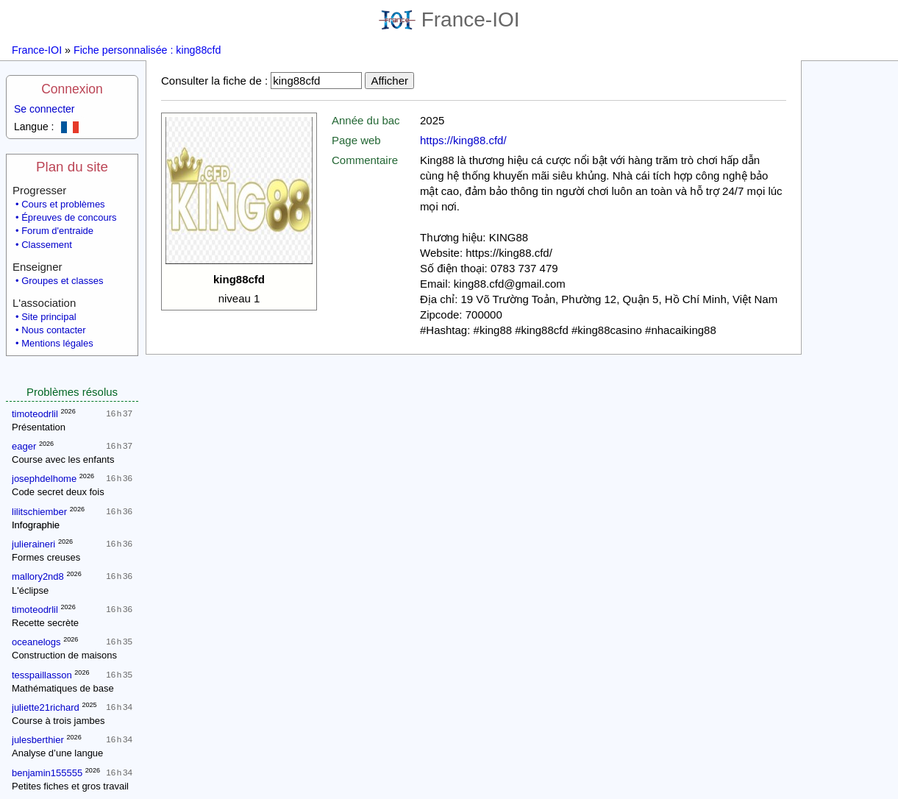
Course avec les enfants (63, 459)
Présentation (38, 427)
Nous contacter (53, 329)
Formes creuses (46, 557)
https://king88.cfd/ (463, 140)
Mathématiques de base (63, 688)
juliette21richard (45, 707)
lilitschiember (39, 511)
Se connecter (44, 109)
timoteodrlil (35, 413)
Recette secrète (45, 622)
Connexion (72, 89)
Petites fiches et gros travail (70, 786)
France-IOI (449, 19)
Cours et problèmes (62, 204)
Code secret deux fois (58, 491)
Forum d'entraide (57, 230)
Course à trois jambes (58, 720)
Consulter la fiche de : (214, 80)
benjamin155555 (47, 772)
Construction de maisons (64, 655)
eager (24, 446)
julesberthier (38, 739)
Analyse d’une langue (57, 753)
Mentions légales (57, 343)
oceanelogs (36, 641)
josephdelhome (44, 478)
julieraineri (33, 544)
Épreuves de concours (68, 217)
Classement (46, 244)
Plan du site (72, 166)
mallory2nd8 (38, 576)
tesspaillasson (42, 675)
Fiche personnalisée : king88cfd (147, 50)
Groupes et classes (62, 280)
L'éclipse (30, 590)
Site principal (48, 316)
